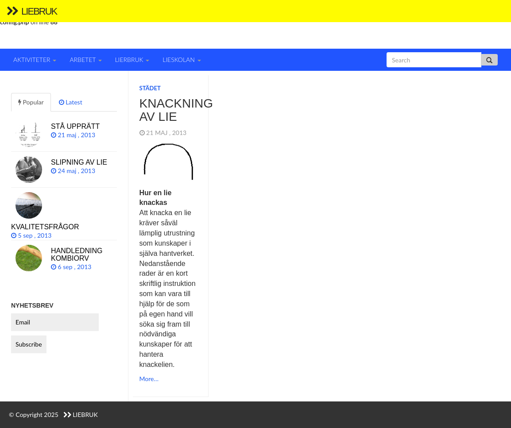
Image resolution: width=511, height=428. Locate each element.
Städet (150, 88)
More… (149, 378)
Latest (70, 102)
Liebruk (32, 11)
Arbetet (85, 59)
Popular (31, 102)
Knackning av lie (176, 110)
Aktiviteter (34, 59)
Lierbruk (132, 59)
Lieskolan (182, 59)
